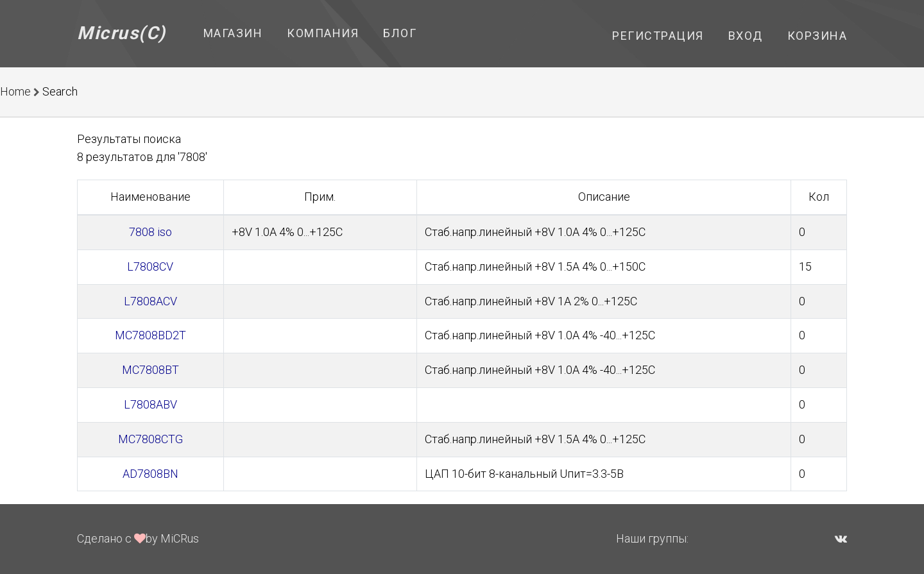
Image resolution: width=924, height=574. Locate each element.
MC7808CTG (150, 439)
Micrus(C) (121, 33)
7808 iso (150, 232)
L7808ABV (150, 404)
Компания (323, 33)
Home (15, 91)
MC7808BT (150, 369)
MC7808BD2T (150, 335)
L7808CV (150, 266)
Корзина (817, 35)
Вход (745, 35)
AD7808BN (150, 473)
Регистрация (658, 35)
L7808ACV (150, 301)
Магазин (233, 33)
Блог (399, 33)
